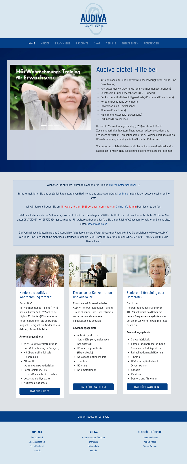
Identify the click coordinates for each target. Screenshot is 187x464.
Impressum (93, 441)
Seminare (122, 193)
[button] (16, 98)
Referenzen (151, 43)
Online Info (122, 206)
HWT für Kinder (39, 391)
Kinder (45, 43)
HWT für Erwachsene (93, 387)
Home (32, 43)
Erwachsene (62, 43)
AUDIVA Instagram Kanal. (122, 184)
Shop (97, 43)
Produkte (82, 43)
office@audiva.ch (97, 223)
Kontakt (93, 450)
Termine (111, 43)
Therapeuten (130, 43)
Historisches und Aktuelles (93, 437)
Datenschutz (93, 446)
